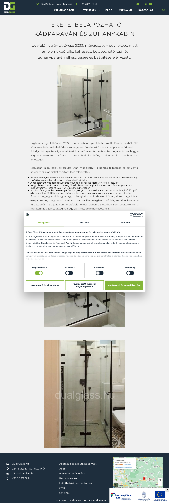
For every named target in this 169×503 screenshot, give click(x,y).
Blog (108, 10)
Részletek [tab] (84, 222)
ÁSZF (62, 468)
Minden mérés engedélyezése (124, 285)
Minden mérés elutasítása (45, 285)
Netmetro (92, 500)
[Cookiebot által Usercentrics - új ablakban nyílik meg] (131, 215)
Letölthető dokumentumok (75, 483)
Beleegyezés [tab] (44, 222)
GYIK (62, 488)
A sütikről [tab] (125, 222)
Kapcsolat (145, 10)
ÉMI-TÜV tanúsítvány (72, 473)
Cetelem (64, 493)
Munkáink (125, 10)
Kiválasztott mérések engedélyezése (84, 285)
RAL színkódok (68, 478)
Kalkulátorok (64, 10)
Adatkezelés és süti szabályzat (77, 463)
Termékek (89, 10)
